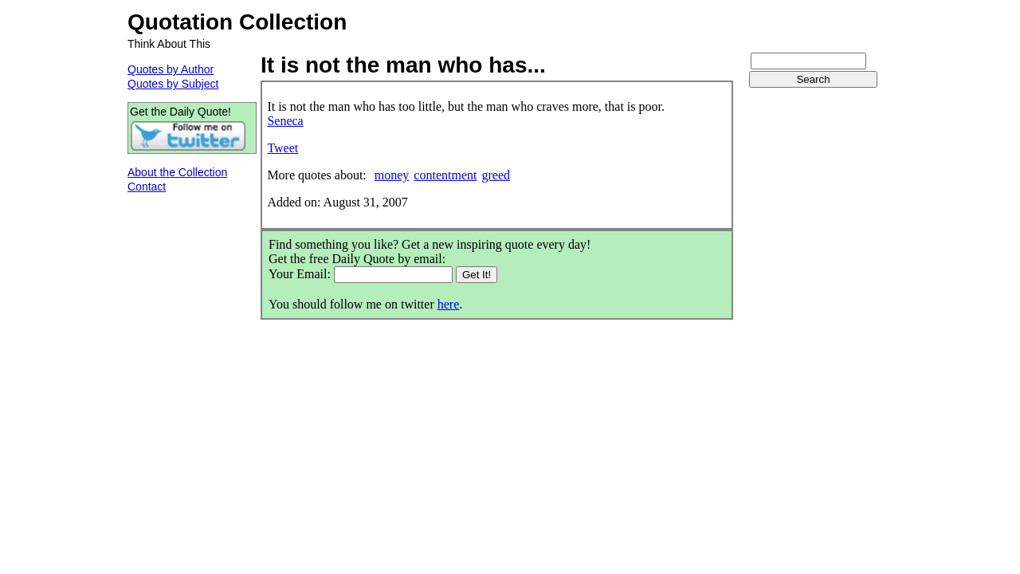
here (448, 304)
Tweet (282, 148)
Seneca (285, 121)
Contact (147, 186)
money (392, 175)
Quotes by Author (171, 69)
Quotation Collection (237, 22)
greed (495, 175)
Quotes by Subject (173, 83)
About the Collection (177, 172)
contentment (445, 175)
